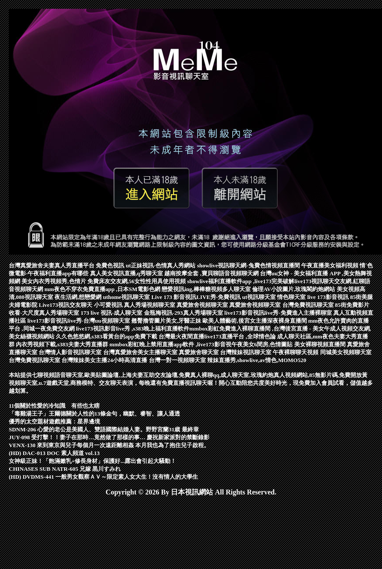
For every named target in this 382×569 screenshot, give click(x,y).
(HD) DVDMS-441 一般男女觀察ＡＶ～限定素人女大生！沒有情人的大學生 (103, 476)
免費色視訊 (111, 265)
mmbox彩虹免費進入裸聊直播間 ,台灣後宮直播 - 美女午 (259, 328)
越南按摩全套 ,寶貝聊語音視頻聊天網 (212, 273)
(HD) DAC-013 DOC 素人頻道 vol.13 (54, 453)
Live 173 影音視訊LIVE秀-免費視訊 (196, 297)
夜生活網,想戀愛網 (78, 297)
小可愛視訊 (109, 305)
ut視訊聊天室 (259, 297)
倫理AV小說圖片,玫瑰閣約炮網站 (294, 289)
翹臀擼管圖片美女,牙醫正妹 (167, 320)
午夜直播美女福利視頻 (330, 265)
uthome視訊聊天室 (127, 297)
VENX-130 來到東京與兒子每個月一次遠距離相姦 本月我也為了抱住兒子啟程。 (109, 445)
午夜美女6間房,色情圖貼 (262, 344)
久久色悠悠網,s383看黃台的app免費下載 (107, 336)
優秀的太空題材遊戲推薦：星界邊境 (54, 421)
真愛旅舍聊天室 (199, 352)
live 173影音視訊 (328, 297)
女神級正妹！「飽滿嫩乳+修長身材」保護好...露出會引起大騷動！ (92, 461)
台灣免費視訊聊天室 (308, 305)
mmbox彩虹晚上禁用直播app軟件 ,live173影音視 (170, 344)
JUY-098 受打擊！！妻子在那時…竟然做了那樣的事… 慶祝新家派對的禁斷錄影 (109, 437)
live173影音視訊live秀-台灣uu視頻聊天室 (79, 320)
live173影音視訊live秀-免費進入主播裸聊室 (278, 312)
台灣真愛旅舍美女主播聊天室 (141, 352)
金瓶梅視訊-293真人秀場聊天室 (184, 312)
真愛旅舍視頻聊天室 (203, 305)
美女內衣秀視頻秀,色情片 (54, 281)
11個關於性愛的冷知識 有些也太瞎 (54, 405)
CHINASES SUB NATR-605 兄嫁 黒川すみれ (65, 469)
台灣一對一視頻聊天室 (178, 360)
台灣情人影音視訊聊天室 (71, 352)
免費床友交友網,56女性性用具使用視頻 (137, 281)
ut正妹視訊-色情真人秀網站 (161, 265)
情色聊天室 (292, 297)
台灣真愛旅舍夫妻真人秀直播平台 (52, 265)
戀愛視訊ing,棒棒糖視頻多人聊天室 (207, 289)
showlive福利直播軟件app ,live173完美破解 (240, 281)
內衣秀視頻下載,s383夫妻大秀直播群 (62, 344)
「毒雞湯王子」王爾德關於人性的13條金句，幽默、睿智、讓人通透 (94, 413)
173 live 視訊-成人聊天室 (112, 312)
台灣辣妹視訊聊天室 (246, 352)
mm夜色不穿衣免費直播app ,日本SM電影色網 (103, 289)
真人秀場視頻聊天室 (150, 305)
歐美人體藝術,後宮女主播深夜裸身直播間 (255, 320)
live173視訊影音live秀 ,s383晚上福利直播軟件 (133, 328)
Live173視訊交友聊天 (66, 305)
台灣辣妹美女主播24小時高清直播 (104, 360)
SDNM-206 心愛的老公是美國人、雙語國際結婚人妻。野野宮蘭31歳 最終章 (104, 429)
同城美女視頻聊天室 (345, 352)
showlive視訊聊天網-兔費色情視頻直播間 (249, 265)
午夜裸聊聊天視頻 (296, 352)
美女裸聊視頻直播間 (320, 344)
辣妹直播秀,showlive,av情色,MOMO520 (256, 360)
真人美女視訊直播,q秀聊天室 (127, 273)
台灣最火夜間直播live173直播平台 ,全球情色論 (218, 336)
